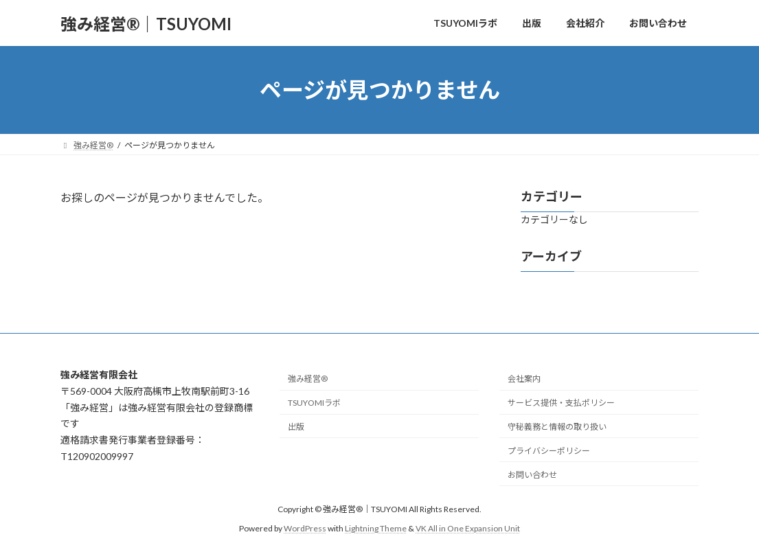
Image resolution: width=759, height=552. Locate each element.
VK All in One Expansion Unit (468, 528)
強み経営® (308, 378)
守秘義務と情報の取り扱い (557, 427)
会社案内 (524, 378)
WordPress (305, 528)
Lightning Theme (376, 528)
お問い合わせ (532, 474)
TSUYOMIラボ (314, 403)
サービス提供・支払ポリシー (561, 403)
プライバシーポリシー (549, 450)
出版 (296, 427)
